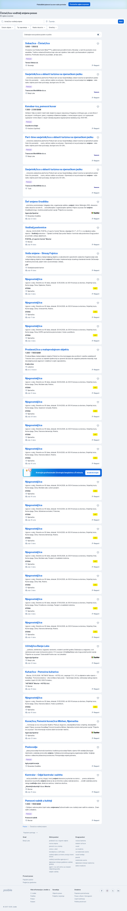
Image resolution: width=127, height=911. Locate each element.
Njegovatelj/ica (33, 279)
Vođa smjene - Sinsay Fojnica (41, 253)
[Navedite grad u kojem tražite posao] (66, 21)
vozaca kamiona (81, 841)
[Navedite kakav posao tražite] (22, 21)
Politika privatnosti (80, 901)
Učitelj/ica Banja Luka (37, 646)
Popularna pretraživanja (82, 893)
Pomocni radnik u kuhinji (38, 800)
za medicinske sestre (82, 852)
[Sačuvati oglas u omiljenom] (98, 44)
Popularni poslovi (28, 879)
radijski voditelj (53, 872)
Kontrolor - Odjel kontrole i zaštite (44, 774)
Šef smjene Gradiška (36, 201)
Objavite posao (57, 893)
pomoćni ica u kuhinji (55, 846)
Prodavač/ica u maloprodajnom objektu (47, 349)
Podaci (32, 899)
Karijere (32, 901)
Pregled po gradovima (29, 882)
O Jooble (33, 893)
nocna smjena (53, 843)
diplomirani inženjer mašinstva (85, 863)
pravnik (78, 857)
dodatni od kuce (81, 843)
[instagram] (107, 891)
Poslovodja (31, 747)
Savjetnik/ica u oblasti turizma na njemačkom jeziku (53, 74)
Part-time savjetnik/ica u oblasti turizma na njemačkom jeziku (59, 137)
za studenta (79, 849)
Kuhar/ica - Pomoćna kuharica (42, 671)
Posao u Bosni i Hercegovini (83, 896)
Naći (121, 21)
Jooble (15, 907)
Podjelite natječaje (58, 896)
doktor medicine (81, 866)
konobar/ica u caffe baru (57, 852)
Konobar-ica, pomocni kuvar (40, 106)
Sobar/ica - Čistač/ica (37, 43)
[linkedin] (118, 891)
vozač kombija (80, 854)
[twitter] (113, 891)
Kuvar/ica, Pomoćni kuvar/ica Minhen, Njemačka (51, 721)
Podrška (32, 896)
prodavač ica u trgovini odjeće (58, 841)
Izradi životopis (93, 473)
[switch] (98, 35)
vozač (77, 846)
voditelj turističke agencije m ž (58, 859)
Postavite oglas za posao (79, 4)
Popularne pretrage (30, 833)
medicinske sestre (81, 860)
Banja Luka (26, 841)
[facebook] (102, 891)
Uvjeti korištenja (80, 899)
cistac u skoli (53, 849)
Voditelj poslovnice (35, 227)
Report (95, 65)
